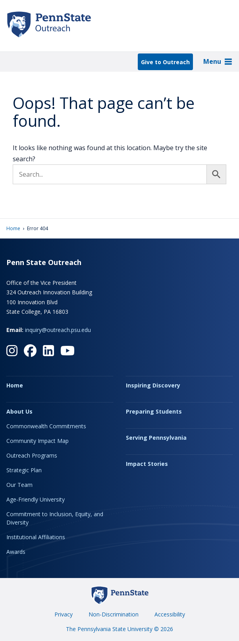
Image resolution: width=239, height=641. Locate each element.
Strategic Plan (24, 470)
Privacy (63, 614)
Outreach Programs (31, 455)
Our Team (19, 484)
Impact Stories (147, 463)
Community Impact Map (37, 441)
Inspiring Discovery (153, 385)
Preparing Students (154, 411)
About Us (19, 411)
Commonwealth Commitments (46, 426)
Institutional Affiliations (35, 537)
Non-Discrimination (114, 614)
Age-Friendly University (35, 499)
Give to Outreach (165, 62)
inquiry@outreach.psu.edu (58, 330)
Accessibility (169, 614)
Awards (15, 551)
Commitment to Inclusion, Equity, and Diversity (54, 518)
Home (13, 228)
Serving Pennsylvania (156, 437)
